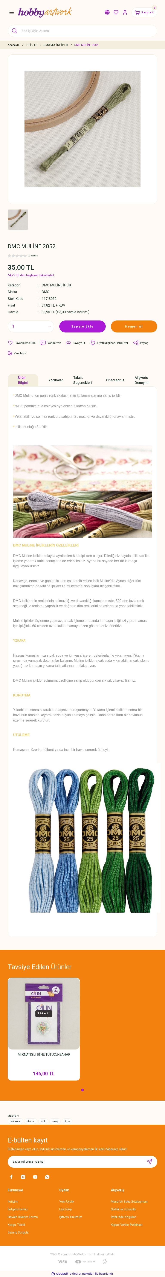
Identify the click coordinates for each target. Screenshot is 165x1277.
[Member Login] (123, 12)
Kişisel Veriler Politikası (126, 1225)
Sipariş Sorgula (18, 1233)
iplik (43, 1121)
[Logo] (45, 12)
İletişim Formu (18, 1209)
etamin (31, 1121)
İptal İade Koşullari (123, 1217)
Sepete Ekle (82, 326)
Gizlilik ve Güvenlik (123, 1209)
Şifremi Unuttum (70, 1217)
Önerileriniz (115, 380)
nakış (55, 1121)
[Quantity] (31, 326)
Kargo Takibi (16, 1225)
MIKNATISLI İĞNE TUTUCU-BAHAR (44, 1054)
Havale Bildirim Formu (23, 1217)
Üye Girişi (65, 1209)
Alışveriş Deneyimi (142, 380)
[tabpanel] (43, 1031)
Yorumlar (56, 380)
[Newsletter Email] (82, 1162)
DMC (45, 292)
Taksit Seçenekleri (82, 380)
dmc (67, 1121)
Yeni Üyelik (66, 1202)
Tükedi (43, 1013)
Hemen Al (134, 326)
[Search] (82, 31)
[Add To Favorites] (22, 342)
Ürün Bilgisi (23, 380)
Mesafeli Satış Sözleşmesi (129, 1202)
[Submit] (149, 1162)
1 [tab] (82, 1090)
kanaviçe (15, 1121)
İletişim (13, 1202)
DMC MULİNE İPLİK (57, 285)
